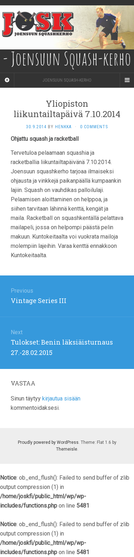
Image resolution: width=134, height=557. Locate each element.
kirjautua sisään (61, 398)
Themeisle (66, 449)
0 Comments (94, 126)
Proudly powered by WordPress (48, 442)
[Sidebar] (7, 80)
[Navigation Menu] (127, 80)
